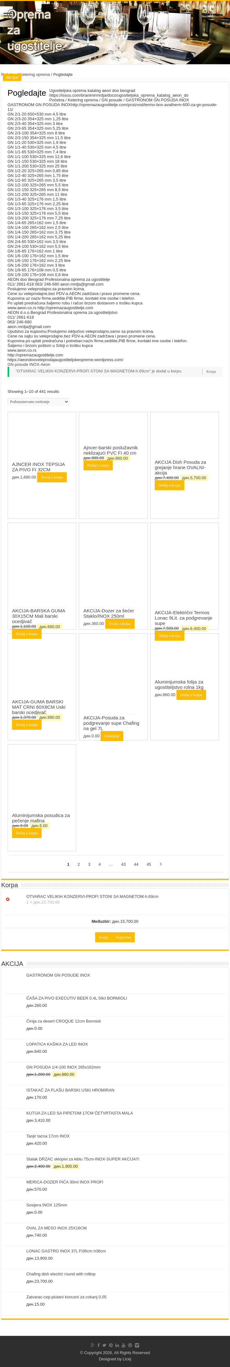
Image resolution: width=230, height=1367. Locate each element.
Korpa (211, 371)
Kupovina (123, 937)
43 (123, 864)
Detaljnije (111, 736)
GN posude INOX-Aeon (29, 364)
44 (136, 864)
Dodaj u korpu (52, 477)
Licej (127, 1359)
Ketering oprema (35, 74)
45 (149, 864)
